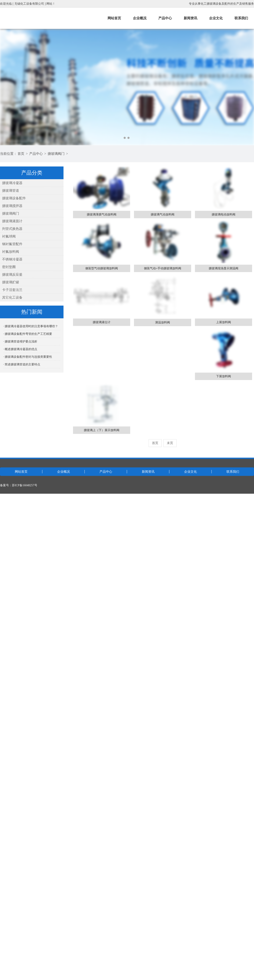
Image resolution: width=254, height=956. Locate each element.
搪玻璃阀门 (56, 153)
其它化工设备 (12, 297)
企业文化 (216, 18)
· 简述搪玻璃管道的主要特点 (21, 364)
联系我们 (241, 18)
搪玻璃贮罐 (10, 282)
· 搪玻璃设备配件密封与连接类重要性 (27, 356)
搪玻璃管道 (10, 190)
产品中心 (165, 18)
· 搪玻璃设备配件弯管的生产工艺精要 (27, 333)
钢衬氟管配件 (12, 244)
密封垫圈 (9, 267)
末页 (170, 443)
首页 (21, 153)
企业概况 (139, 18)
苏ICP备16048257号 (24, 485)
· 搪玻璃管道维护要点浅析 (20, 341)
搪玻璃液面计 (12, 221)
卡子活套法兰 (12, 290)
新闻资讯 (190, 18)
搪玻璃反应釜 (12, 274)
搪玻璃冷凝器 (12, 183)
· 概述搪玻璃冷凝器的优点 (20, 349)
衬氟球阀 (9, 236)
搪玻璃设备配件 (14, 198)
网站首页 (114, 18)
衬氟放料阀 (10, 251)
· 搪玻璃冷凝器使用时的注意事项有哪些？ (30, 326)
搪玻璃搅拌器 (12, 206)
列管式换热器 (12, 229)
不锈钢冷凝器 (12, 259)
